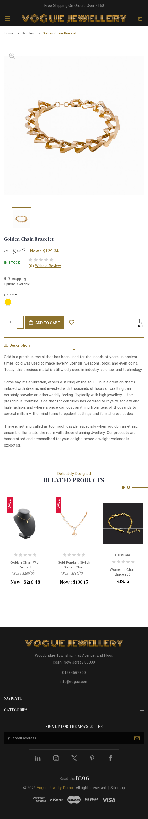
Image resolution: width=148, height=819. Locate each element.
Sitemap (117, 788)
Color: (10, 295)
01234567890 (74, 673)
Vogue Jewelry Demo (55, 788)
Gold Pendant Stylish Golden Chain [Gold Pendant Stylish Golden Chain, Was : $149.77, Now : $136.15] (74, 565)
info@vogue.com (74, 682)
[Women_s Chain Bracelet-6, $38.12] (123, 523)
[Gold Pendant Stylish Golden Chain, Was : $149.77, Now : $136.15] (74, 523)
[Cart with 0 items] (140, 18)
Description (17, 345)
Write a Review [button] (48, 266)
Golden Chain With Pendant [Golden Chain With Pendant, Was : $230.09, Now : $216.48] (25, 565)
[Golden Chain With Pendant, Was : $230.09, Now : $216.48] (25, 523)
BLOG (82, 778)
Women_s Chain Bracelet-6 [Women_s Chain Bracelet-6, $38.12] (122, 572)
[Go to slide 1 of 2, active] (123, 487)
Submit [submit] (137, 738)
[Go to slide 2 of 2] (128, 487)
